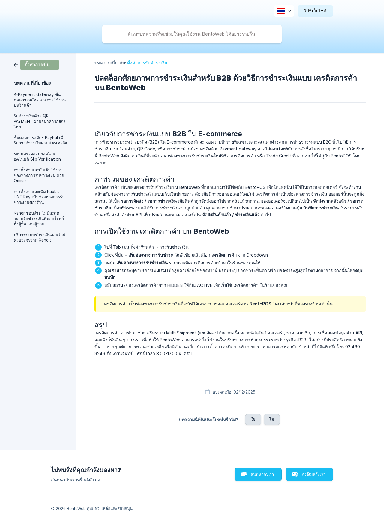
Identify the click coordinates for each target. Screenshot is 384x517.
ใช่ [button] (253, 419)
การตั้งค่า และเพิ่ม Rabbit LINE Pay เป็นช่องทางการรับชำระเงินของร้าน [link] (39, 197)
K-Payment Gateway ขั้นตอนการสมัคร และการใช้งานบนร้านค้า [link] (40, 100)
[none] (284, 11)
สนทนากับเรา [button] (262, 474)
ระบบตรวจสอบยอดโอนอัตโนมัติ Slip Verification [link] (37, 156)
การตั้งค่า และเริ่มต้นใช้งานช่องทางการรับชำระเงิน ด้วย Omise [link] (39, 175)
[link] (36, 64)
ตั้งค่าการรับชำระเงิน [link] (147, 62)
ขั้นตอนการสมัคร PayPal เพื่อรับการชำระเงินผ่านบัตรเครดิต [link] (41, 140)
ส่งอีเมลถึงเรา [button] (313, 474)
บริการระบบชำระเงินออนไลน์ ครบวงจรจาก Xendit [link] (39, 237)
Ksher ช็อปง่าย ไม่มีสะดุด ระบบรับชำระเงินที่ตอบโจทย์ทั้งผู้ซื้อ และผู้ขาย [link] (39, 218)
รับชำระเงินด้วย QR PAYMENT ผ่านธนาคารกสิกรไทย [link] (39, 121)
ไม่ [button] (271, 419)
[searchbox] (192, 34)
